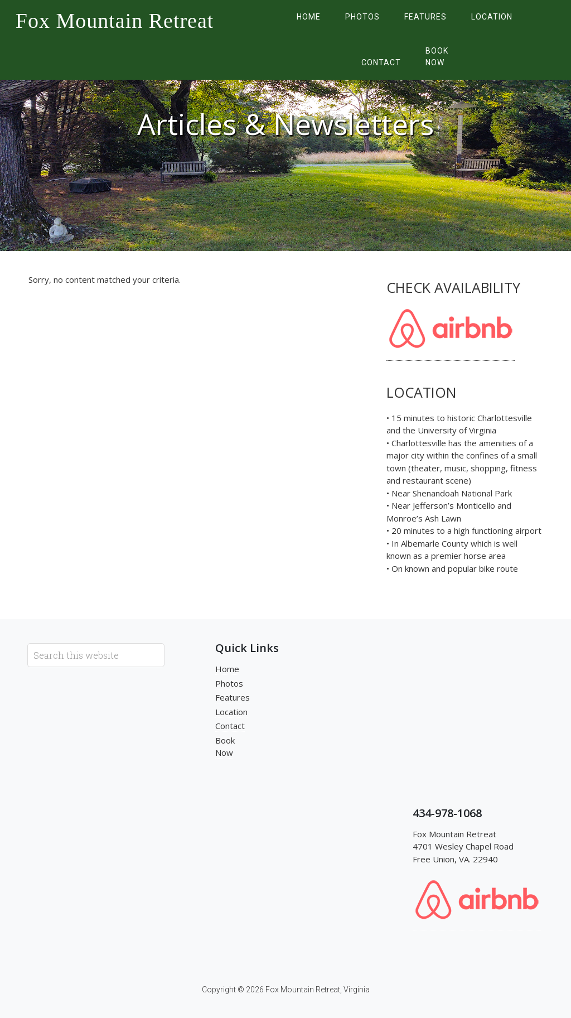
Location (231, 711)
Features (232, 697)
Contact (230, 725)
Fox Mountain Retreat (115, 20)
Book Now (225, 747)
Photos (229, 683)
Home (227, 668)
